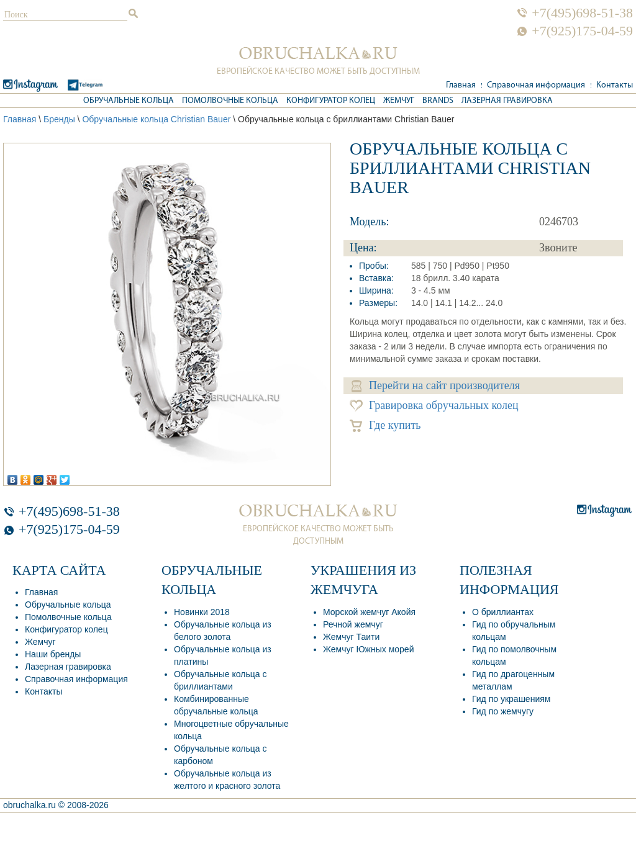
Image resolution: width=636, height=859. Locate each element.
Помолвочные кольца (230, 101)
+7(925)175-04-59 (582, 31)
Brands (437, 101)
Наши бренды (53, 654)
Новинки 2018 (202, 612)
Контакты (614, 85)
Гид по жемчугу (503, 711)
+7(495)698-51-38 (582, 13)
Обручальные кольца (128, 101)
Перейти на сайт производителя (436, 385)
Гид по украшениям (511, 699)
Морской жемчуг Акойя (369, 612)
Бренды (59, 119)
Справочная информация (536, 85)
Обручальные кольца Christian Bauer (156, 119)
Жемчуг (398, 101)
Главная (461, 85)
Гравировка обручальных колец (434, 405)
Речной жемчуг (353, 624)
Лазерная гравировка (507, 101)
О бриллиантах (503, 612)
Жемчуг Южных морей (368, 649)
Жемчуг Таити (351, 637)
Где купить (385, 425)
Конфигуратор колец (330, 101)
